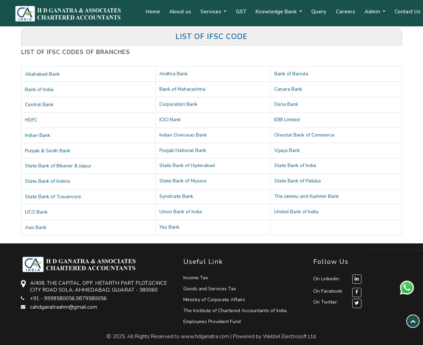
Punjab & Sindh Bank (47, 151)
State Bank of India (295, 165)
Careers (345, 11)
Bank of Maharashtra (182, 89)
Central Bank (39, 104)
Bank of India (39, 89)
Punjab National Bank (182, 150)
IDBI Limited (287, 119)
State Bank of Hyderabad (187, 165)
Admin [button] (373, 11)
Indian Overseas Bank (183, 135)
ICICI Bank (170, 119)
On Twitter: (325, 302)
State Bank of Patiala (297, 181)
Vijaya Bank (287, 150)
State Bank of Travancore (53, 196)
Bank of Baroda (291, 74)
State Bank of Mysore (183, 181)
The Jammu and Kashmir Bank (306, 196)
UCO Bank (36, 212)
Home (153, 11)
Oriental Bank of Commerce (304, 135)
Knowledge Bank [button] (276, 11)
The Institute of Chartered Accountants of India (235, 310)
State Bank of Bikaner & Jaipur (58, 166)
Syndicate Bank (176, 196)
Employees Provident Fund (212, 321)
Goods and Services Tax (209, 288)
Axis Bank (36, 227)
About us (180, 11)
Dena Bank (286, 104)
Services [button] (211, 11)
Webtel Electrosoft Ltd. (290, 336)
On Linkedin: (337, 279)
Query (318, 11)
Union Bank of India (180, 211)
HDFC (31, 120)
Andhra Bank (173, 74)
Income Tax (195, 277)
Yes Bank (169, 227)
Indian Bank (37, 135)
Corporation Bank (178, 104)
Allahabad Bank (42, 74)
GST (241, 11)
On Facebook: (328, 291)
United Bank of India (296, 211)
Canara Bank (288, 89)
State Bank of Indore (47, 181)
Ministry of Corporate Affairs (214, 299)
